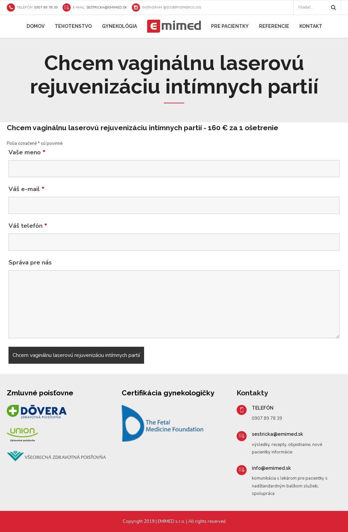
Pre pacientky (230, 26)
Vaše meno (27, 152)
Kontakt (310, 26)
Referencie (274, 26)
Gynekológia (119, 26)
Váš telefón (27, 226)
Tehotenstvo (73, 26)
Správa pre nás (30, 262)
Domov (36, 26)
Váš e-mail (26, 189)
